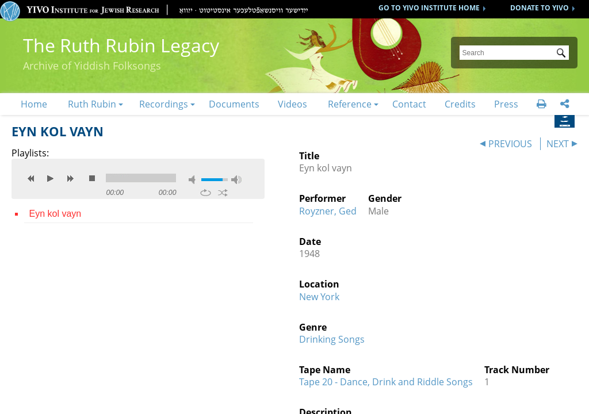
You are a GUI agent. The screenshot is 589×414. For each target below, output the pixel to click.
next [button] (70, 178)
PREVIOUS (510, 143)
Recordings (163, 104)
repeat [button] (205, 192)
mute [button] (194, 179)
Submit (563, 54)
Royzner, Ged (328, 211)
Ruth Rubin (92, 104)
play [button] (50, 178)
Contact (409, 104)
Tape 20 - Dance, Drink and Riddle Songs (386, 381)
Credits (460, 104)
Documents (234, 104)
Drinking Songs (332, 339)
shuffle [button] (223, 192)
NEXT (557, 143)
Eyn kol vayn (55, 213)
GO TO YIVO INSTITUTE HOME (429, 8)
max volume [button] (236, 179)
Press (506, 104)
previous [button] (31, 178)
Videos (292, 104)
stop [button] (92, 178)
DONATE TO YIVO (539, 8)
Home (34, 104)
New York (319, 296)
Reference (350, 104)
